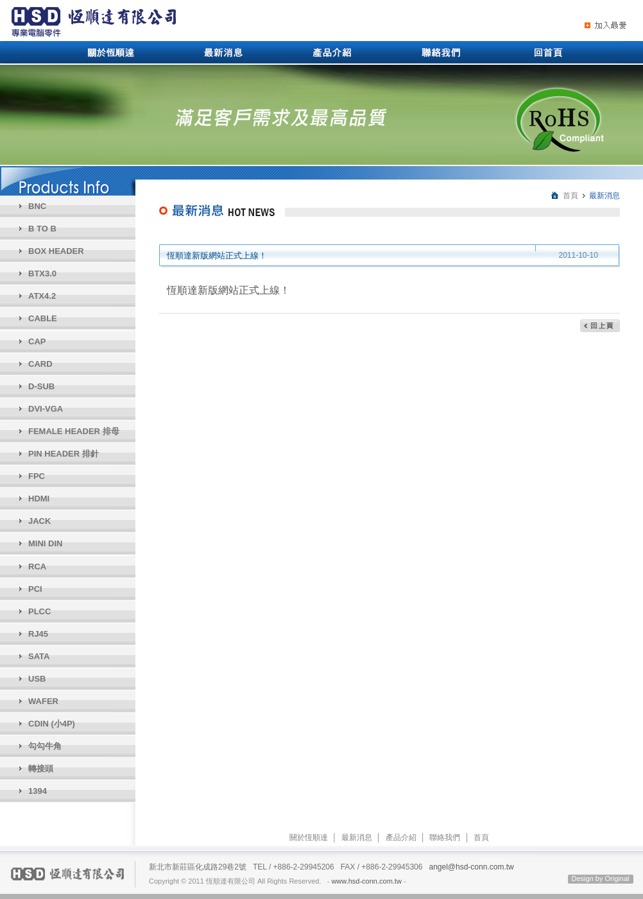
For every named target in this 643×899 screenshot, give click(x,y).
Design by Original (601, 878)
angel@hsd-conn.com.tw (471, 866)
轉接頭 (40, 768)
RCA (37, 566)
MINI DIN (45, 543)
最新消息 (356, 837)
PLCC (39, 611)
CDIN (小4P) (51, 723)
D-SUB (41, 386)
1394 (37, 791)
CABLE (42, 318)
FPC (36, 476)
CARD (40, 364)
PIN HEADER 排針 (63, 453)
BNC (37, 206)
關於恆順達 (308, 837)
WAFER (43, 701)
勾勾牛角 (45, 746)
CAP (37, 341)
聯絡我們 (444, 837)
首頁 (570, 195)
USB (37, 679)
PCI (35, 589)
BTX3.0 (42, 273)
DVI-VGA (45, 409)
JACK (39, 521)
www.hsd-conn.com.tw (366, 881)
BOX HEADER (56, 251)
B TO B (42, 228)
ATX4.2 (42, 296)
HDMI (38, 498)
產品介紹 (401, 837)
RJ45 (38, 634)
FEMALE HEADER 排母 (73, 431)
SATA (38, 656)
